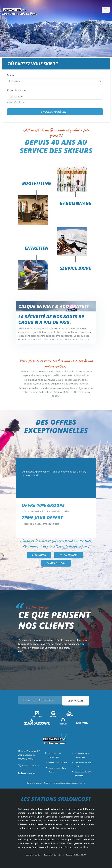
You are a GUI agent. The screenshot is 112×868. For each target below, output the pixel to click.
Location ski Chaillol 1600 (76, 855)
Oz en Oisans (68, 555)
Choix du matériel (53, 111)
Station (11, 75)
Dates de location (17, 90)
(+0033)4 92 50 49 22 (30, 766)
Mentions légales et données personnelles (68, 783)
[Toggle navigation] (106, 10)
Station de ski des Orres (57, 763)
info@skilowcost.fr (29, 773)
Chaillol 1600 (56, 563)
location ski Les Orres (34, 855)
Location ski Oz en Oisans (54, 855)
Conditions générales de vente (38, 783)
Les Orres (39, 555)
